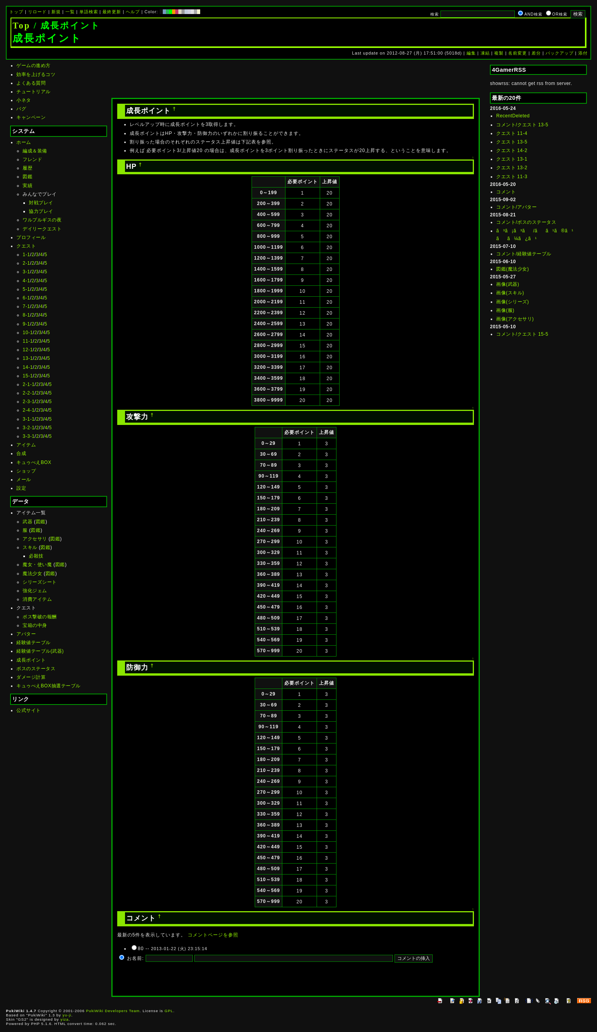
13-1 (28, 358)
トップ (16, 11)
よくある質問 (31, 83)
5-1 (26, 289)
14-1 (28, 367)
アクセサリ (35, 539)
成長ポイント (31, 660)
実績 (27, 185)
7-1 (26, 306)
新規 (56, 11)
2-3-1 (29, 401)
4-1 (26, 280)
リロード (37, 11)
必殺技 (36, 556)
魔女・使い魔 (37, 564)
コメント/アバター (516, 207)
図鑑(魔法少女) (512, 269)
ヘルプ (133, 11)
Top (21, 25)
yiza (64, 1019)
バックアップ (560, 53)
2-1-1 (29, 384)
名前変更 (517, 53)
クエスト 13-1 (511, 159)
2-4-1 (29, 410)
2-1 (26, 263)
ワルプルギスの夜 (42, 220)
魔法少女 (32, 573)
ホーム (23, 142)
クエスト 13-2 (511, 167)
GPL (169, 1011)
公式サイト (28, 710)
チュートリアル (33, 91)
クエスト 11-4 (511, 133)
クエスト (26, 246)
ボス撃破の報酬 (40, 617)
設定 (21, 488)
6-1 (26, 298)
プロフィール (31, 237)
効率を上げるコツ (35, 74)
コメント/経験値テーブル (523, 254)
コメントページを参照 (213, 935)
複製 (499, 53)
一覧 (70, 11)
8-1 (26, 315)
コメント (506, 192)
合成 (21, 453)
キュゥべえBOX (33, 462)
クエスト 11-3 (511, 176)
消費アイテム (37, 599)
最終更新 (111, 11)
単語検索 (88, 11)
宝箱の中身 (35, 625)
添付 (583, 53)
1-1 (26, 254)
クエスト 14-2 (511, 150)
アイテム (26, 445)
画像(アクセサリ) (515, 319)
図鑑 (27, 176)
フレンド (32, 159)
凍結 (485, 53)
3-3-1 (29, 436)
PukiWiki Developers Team (113, 1011)
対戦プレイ (41, 202)
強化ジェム (35, 590)
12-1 (28, 349)
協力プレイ (41, 211)
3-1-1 (29, 419)
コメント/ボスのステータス (526, 222)
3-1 (26, 271)
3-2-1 (29, 427)
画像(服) (505, 310)
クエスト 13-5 (511, 142)
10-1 (28, 332)
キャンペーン (31, 117)
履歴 (27, 168)
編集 (471, 53)
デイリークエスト (42, 229)
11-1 (28, 341)
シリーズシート (40, 582)
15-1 (28, 376)
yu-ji (67, 1015)
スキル (30, 547)
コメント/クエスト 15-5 (522, 334)
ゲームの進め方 (33, 65)
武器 (27, 521)
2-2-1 (29, 393)
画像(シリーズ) (512, 301)
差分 (536, 53)
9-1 (26, 324)
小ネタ (23, 100)
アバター (26, 634)
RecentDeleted (513, 116)
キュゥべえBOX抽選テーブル (48, 686)
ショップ (26, 471)
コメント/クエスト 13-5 (522, 124)
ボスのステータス (35, 668)
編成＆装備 (35, 151)
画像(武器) (507, 284)
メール (23, 479)
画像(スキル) (510, 293)
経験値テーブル (33, 642)
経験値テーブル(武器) (40, 651)
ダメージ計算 (31, 677)
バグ (21, 109)
